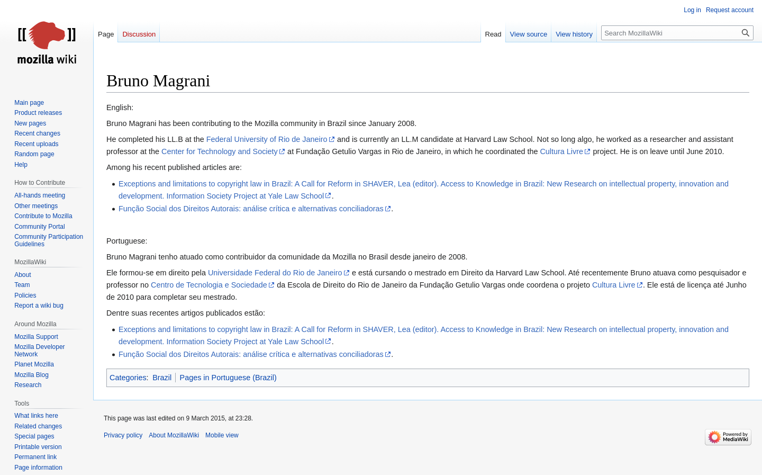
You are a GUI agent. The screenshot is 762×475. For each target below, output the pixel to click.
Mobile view (222, 435)
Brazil (161, 377)
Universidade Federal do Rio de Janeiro (275, 272)
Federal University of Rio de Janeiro (267, 139)
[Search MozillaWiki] (677, 32)
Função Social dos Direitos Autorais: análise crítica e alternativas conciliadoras (251, 208)
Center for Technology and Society (219, 151)
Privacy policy (123, 435)
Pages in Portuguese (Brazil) (228, 377)
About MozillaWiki (174, 435)
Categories (128, 377)
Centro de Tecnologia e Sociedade (209, 285)
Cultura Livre (561, 151)
